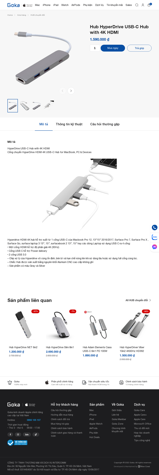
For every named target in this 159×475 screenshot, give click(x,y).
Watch (64, 5)
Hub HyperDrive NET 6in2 (23, 347)
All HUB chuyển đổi (139, 300)
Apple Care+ (140, 415)
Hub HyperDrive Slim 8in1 (60, 347)
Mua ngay (112, 48)
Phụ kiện (87, 5)
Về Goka (118, 404)
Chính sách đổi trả (60, 419)
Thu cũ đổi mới (141, 428)
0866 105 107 (34, 420)
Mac (37, 5)
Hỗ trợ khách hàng (64, 404)
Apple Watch (95, 424)
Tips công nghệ (142, 440)
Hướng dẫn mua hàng (62, 415)
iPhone (46, 5)
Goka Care (139, 410)
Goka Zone (117, 424)
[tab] (44, 124)
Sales (129, 5)
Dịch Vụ (99, 5)
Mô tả (43, 124)
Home (10, 15)
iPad (55, 5)
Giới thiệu (117, 410)
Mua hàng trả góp (60, 424)
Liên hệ (115, 415)
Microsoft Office (142, 424)
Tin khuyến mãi (115, 5)
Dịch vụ (139, 404)
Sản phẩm (96, 404)
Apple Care (139, 419)
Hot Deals (94, 437)
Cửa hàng (21, 15)
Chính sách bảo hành (62, 428)
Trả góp (139, 48)
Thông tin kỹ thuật (69, 124)
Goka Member (119, 419)
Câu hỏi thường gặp (105, 124)
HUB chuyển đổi (38, 15)
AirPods (75, 5)
